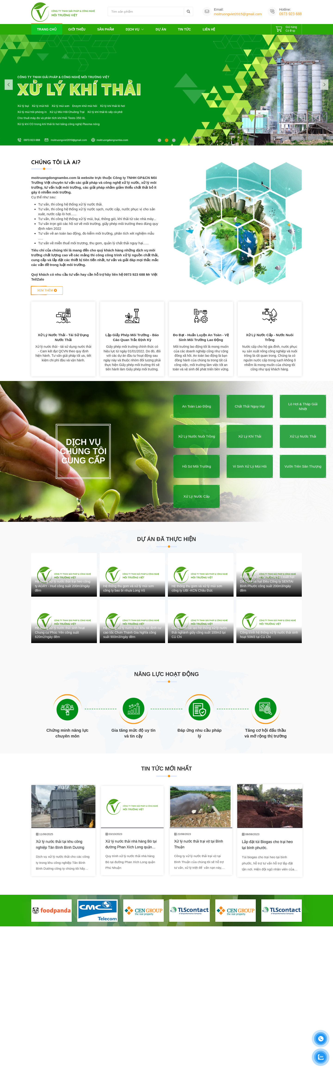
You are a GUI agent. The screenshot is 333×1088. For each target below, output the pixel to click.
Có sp (286, 28)
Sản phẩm (105, 29)
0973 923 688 (290, 14)
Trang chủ (46, 29)
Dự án (161, 29)
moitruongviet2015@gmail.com (238, 14)
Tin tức (184, 29)
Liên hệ (209, 29)
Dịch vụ (135, 29)
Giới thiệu (76, 29)
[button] (159, 140)
